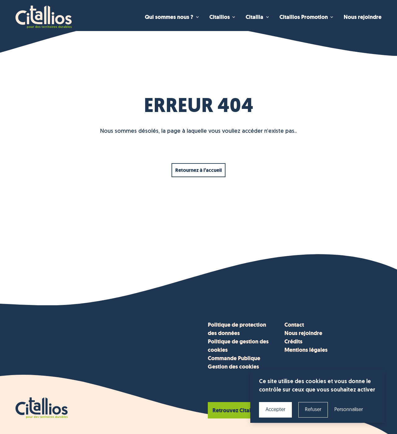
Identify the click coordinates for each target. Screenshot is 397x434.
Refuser (313, 409)
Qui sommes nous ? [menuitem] (169, 17)
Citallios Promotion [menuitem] (303, 17)
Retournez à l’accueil (198, 170)
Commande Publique (234, 358)
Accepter (275, 409)
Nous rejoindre (303, 333)
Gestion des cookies (233, 366)
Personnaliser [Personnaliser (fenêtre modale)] (348, 409)
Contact (294, 325)
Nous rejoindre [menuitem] (362, 17)
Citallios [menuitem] (219, 17)
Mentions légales (306, 350)
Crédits (293, 341)
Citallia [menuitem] (254, 17)
